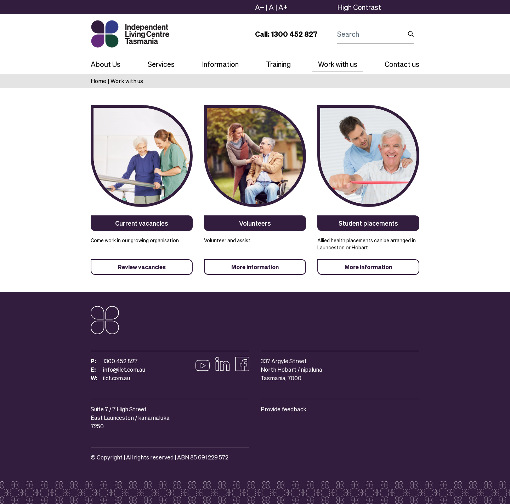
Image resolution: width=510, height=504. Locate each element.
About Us (105, 64)
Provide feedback (283, 409)
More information (255, 267)
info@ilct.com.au (124, 369)
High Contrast (359, 7)
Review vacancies (142, 267)
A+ (283, 7)
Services (161, 64)
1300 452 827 (120, 361)
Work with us (337, 64)
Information (220, 64)
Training (278, 64)
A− (259, 7)
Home (98, 81)
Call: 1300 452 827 (286, 34)
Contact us (402, 64)
